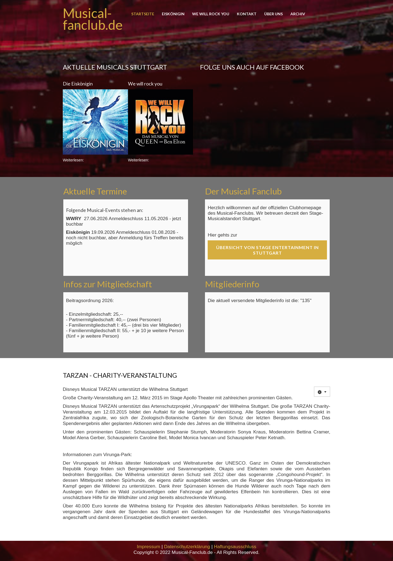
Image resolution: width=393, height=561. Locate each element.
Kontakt (247, 14)
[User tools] (322, 391)
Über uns (273, 14)
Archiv (297, 14)
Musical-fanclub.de (93, 19)
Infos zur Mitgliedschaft (107, 284)
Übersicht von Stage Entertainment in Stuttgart (267, 250)
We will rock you (210, 14)
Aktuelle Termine (95, 191)
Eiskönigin (173, 14)
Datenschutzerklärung (187, 546)
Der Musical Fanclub (243, 191)
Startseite (142, 14)
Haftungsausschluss (235, 546)
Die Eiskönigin (78, 84)
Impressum (148, 546)
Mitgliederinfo (232, 284)
